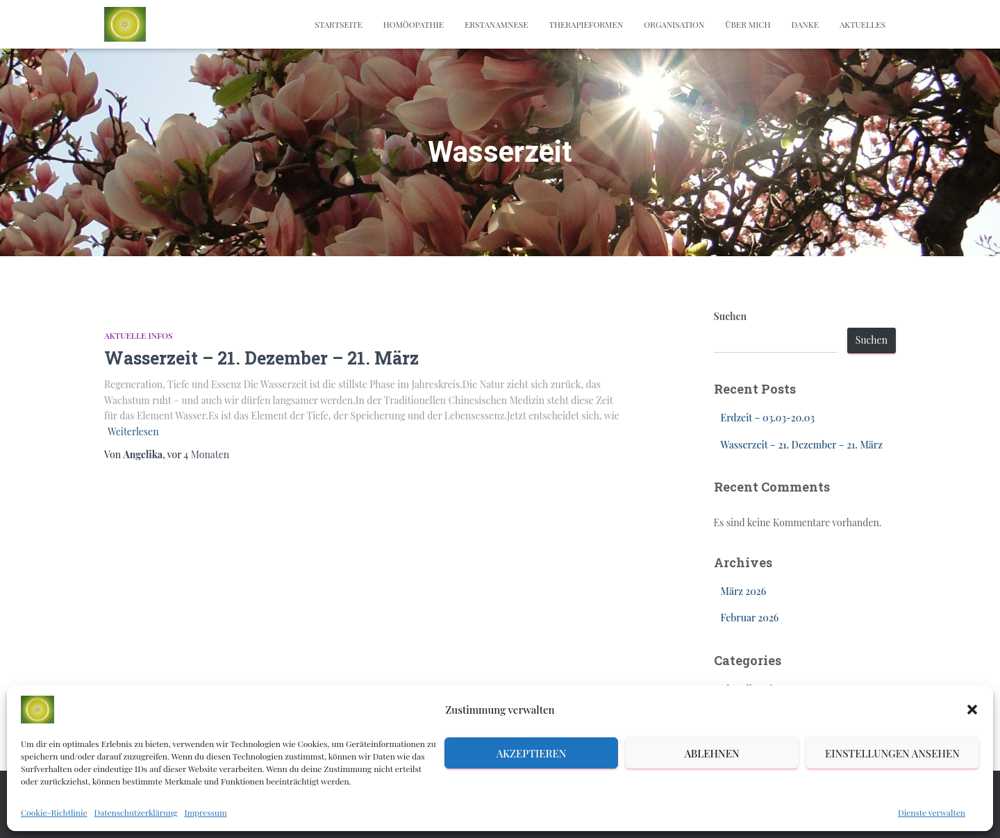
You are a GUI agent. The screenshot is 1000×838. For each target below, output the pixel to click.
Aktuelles (862, 24)
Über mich (747, 24)
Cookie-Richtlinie (54, 812)
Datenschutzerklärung (136, 812)
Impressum (205, 812)
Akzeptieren (532, 753)
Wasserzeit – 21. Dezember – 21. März (261, 357)
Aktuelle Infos (138, 335)
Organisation (674, 24)
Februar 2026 (750, 617)
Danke (805, 24)
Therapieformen (586, 24)
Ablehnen (711, 753)
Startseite (338, 24)
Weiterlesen (133, 431)
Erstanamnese (496, 24)
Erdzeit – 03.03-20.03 (768, 417)
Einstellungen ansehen (892, 753)
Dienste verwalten (931, 812)
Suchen (730, 316)
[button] (972, 710)
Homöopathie (413, 24)
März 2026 (744, 591)
